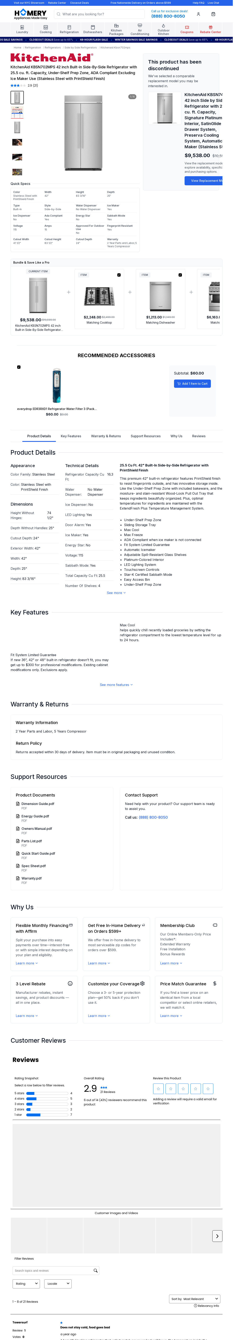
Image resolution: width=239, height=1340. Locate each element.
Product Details (39, 438)
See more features (116, 850)
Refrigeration (33, 47)
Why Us (176, 436)
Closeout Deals (79, 2)
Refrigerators (53, 47)
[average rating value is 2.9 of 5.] (22, 85)
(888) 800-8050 (153, 983)
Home (17, 47)
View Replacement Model (209, 180)
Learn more (27, 1129)
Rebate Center (57, 2)
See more (116, 593)
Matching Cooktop (99, 322)
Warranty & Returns (106, 436)
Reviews (198, 436)
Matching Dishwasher (160, 322)
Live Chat (213, 2)
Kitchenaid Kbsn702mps (115, 47)
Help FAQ (198, 2)
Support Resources (146, 436)
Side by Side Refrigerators (81, 47)
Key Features (71, 436)
